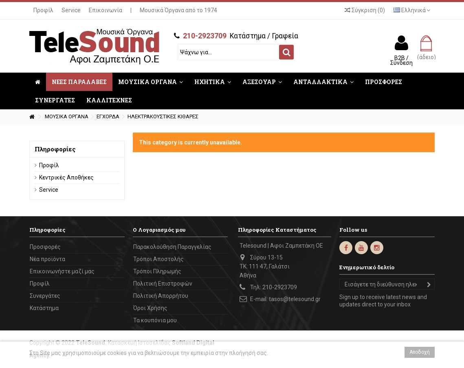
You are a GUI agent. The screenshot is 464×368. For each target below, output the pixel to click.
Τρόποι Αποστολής (158, 259)
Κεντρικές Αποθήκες (66, 177)
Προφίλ (43, 10)
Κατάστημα (44, 308)
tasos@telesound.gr (295, 299)
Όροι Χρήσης (150, 308)
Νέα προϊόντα (47, 259)
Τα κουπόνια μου (155, 320)
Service (71, 10)
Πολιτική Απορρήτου (160, 296)
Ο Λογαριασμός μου (159, 229)
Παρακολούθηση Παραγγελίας (172, 247)
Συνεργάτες (45, 296)
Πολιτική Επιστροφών (162, 283)
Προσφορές (45, 247)
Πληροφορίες (55, 149)
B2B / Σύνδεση (401, 60)
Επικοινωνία (105, 10)
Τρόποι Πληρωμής (157, 271)
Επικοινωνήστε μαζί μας (62, 271)
